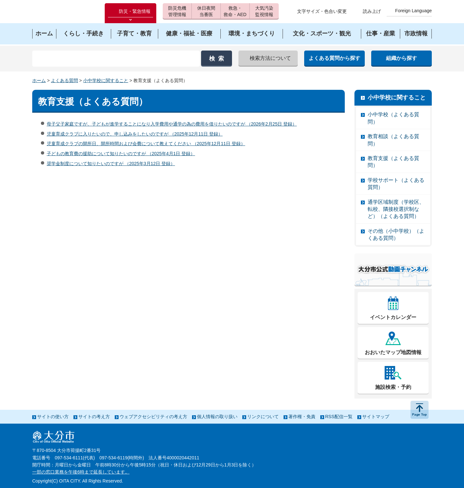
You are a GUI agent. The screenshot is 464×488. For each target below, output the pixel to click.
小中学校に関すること (105, 80)
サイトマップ (375, 416)
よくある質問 (64, 80)
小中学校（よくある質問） (393, 118)
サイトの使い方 (53, 416)
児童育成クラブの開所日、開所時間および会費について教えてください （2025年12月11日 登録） (146, 143)
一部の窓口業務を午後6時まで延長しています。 (81, 471)
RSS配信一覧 (339, 416)
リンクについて (263, 416)
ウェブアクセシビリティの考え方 (153, 416)
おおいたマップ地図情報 (393, 352)
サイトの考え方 (94, 416)
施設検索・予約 (393, 387)
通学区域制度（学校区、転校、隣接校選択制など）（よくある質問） (396, 209)
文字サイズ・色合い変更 (322, 11)
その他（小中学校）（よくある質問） (396, 234)
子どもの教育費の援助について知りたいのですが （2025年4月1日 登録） (121, 153)
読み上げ (372, 11)
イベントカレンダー (393, 317)
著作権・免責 (301, 416)
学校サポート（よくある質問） (396, 183)
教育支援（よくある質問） (393, 161)
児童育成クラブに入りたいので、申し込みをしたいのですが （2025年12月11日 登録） (135, 133)
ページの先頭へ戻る (420, 410)
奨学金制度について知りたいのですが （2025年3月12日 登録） (111, 163)
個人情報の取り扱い (217, 416)
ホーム (39, 80)
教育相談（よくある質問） (393, 140)
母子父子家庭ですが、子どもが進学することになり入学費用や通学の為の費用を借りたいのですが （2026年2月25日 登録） (172, 124)
